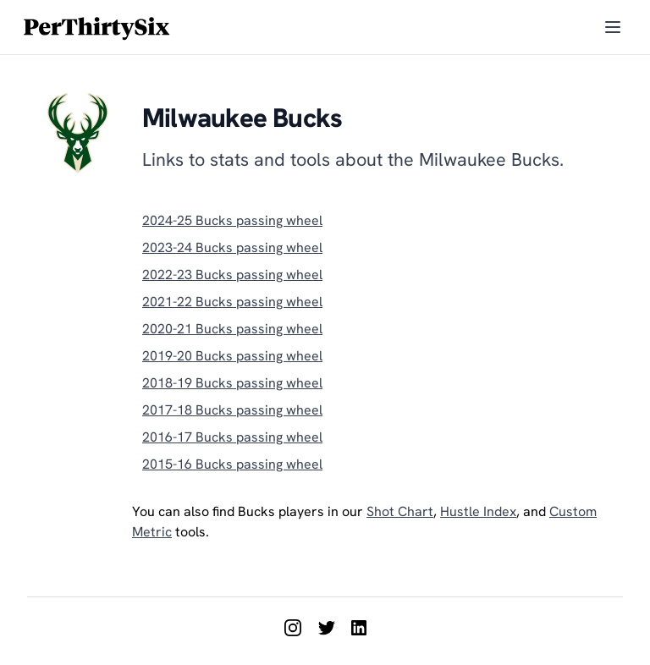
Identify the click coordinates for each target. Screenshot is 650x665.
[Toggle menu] (613, 27)
